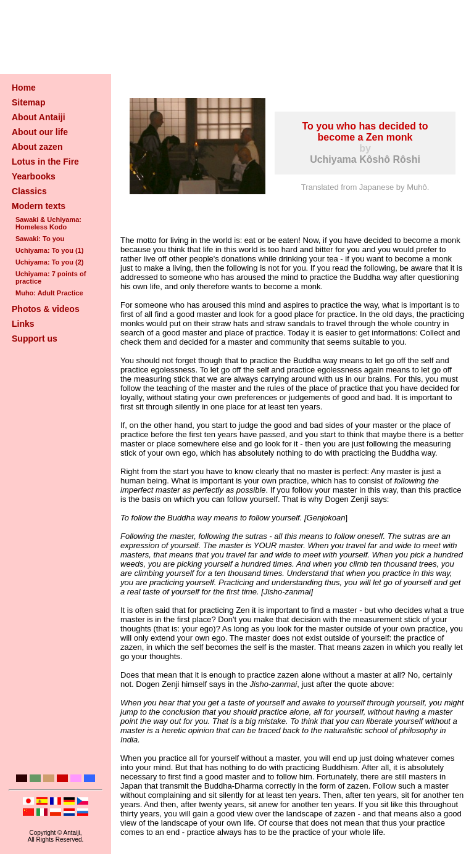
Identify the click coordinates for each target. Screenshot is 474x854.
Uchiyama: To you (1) (49, 250)
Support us (34, 338)
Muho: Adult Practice (49, 293)
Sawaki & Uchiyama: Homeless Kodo (48, 223)
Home (24, 87)
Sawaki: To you (39, 238)
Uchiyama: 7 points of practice (50, 277)
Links (23, 324)
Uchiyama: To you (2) (49, 262)
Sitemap (28, 102)
